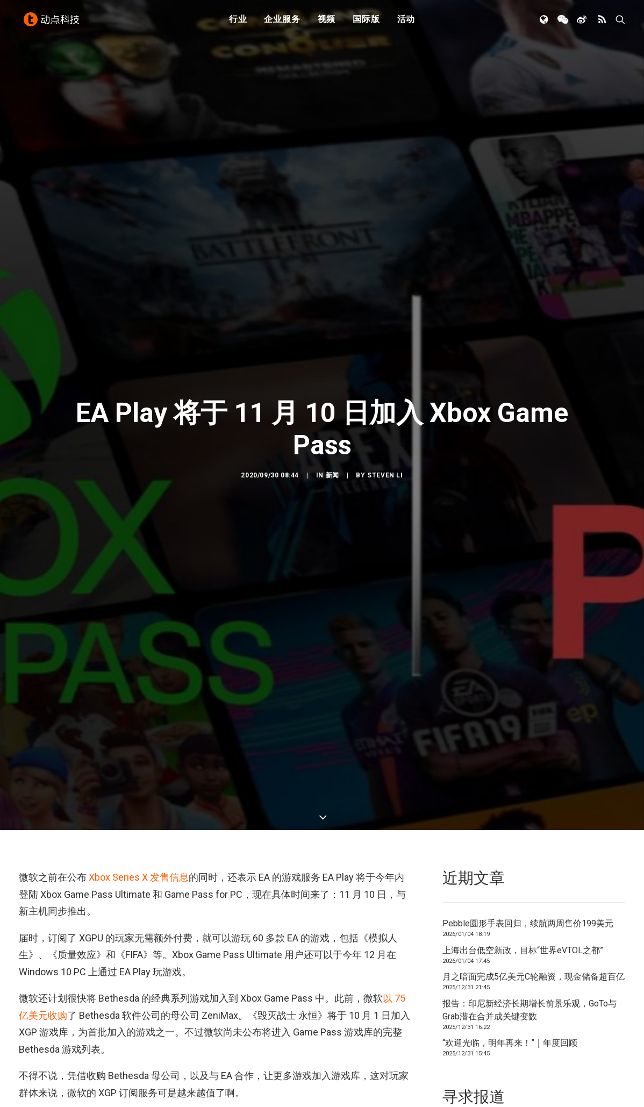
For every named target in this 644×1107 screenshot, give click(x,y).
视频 (327, 23)
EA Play (35, 1058)
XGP (132, 1058)
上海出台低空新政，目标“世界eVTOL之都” (522, 861)
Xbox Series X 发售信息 (139, 789)
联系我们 (588, 1052)
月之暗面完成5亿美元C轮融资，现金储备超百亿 (533, 888)
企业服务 (282, 23)
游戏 (185, 1058)
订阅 (212, 1058)
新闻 (332, 431)
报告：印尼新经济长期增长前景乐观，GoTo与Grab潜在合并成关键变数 (529, 921)
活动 (406, 23)
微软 (159, 1058)
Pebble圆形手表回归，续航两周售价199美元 (527, 835)
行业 (238, 23)
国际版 (366, 23)
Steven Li (385, 431)
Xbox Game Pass (86, 1058)
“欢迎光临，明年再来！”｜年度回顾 (509, 954)
